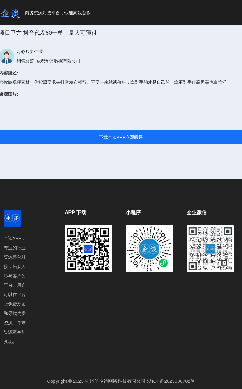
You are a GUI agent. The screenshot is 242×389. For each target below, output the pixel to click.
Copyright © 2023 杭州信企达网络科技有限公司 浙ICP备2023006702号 (121, 381)
